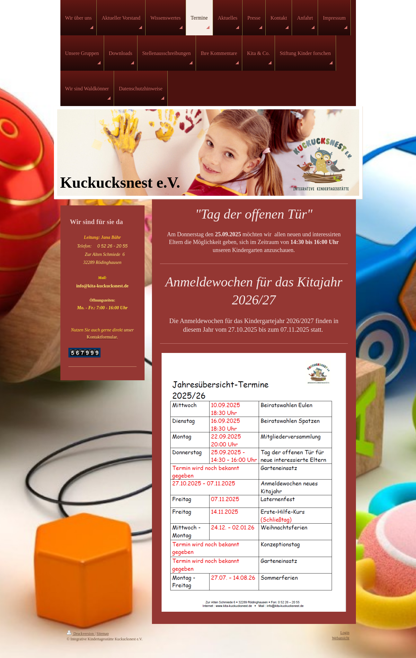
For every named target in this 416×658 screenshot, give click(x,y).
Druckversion (81, 634)
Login (345, 633)
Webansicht (340, 638)
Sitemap (102, 634)
